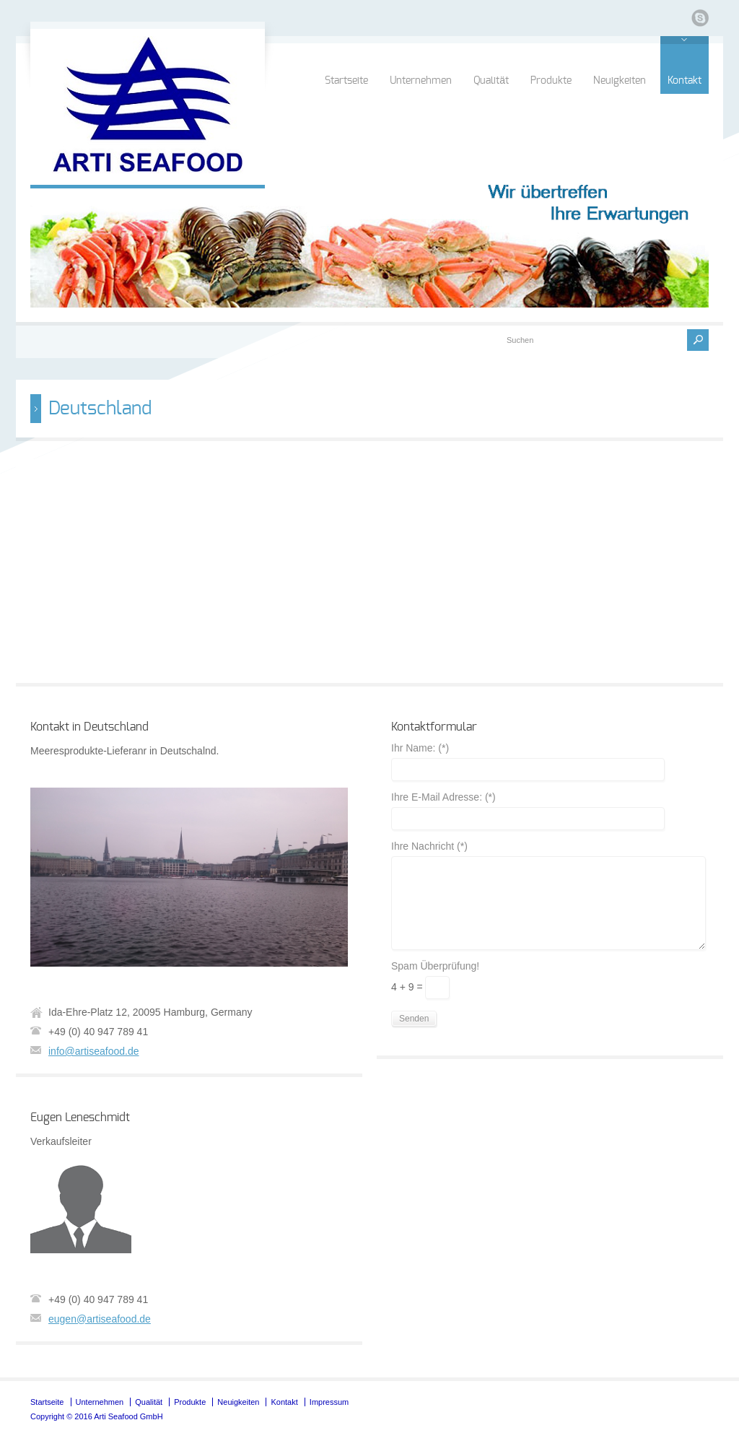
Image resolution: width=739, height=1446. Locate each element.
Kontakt (684, 81)
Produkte (551, 81)
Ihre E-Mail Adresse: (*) (443, 797)
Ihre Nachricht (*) (429, 846)
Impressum (329, 1402)
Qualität (491, 81)
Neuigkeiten (619, 81)
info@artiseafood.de (93, 1051)
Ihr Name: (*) (420, 748)
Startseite (346, 81)
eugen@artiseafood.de (99, 1319)
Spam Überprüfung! (435, 966)
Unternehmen (421, 81)
